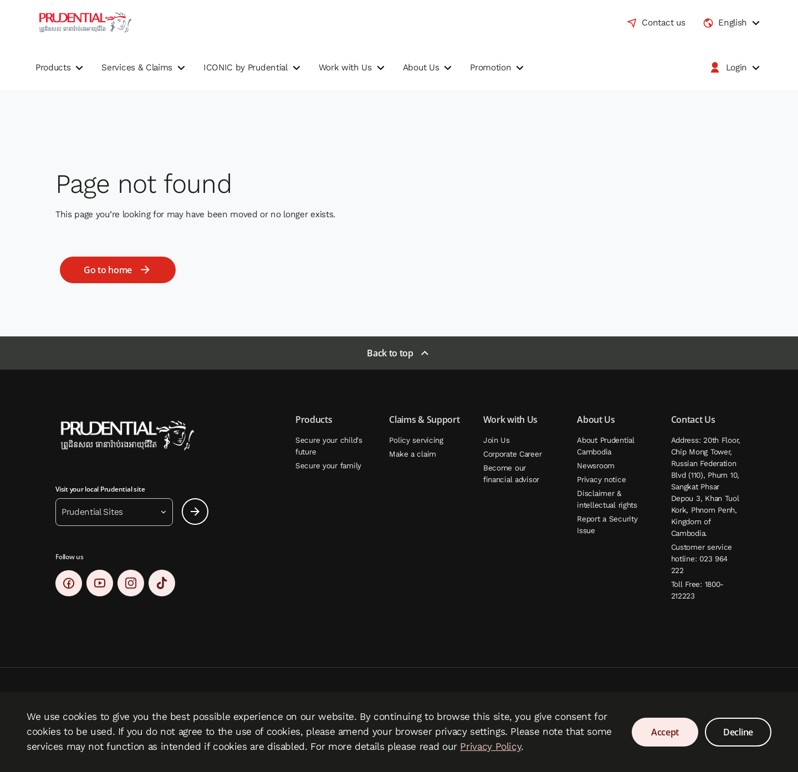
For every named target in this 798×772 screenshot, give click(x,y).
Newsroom (596, 466)
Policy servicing (416, 440)
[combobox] (733, 22)
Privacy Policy (490, 746)
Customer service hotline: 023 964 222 (702, 559)
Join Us (496, 440)
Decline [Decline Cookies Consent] (738, 732)
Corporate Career (512, 454)
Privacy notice (601, 479)
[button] (60, 67)
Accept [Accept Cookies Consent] (665, 732)
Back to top (390, 353)
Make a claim (412, 454)
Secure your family (328, 466)
